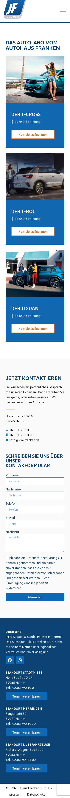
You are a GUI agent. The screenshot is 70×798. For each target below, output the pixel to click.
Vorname (12, 475)
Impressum (13, 794)
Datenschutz (36, 794)
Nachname (13, 489)
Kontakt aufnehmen (32, 134)
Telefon (11, 503)
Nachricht (12, 532)
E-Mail (11, 518)
